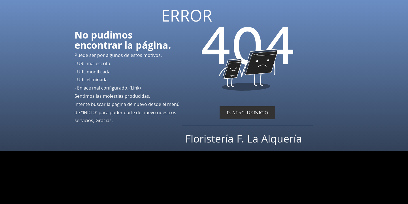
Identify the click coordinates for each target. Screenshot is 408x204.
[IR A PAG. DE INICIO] (247, 112)
